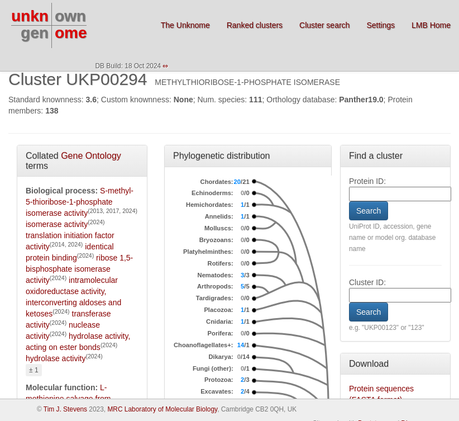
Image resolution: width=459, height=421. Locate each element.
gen (35, 32)
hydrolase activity (55, 358)
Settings (380, 25)
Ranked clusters (255, 25)
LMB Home (431, 25)
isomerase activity (57, 224)
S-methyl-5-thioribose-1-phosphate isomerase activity (79, 201)
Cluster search (324, 25)
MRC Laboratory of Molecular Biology (162, 409)
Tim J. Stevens (65, 409)
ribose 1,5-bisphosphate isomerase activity (79, 269)
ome (71, 32)
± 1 (34, 370)
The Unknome (185, 25)
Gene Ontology (91, 155)
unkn (30, 16)
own (70, 16)
